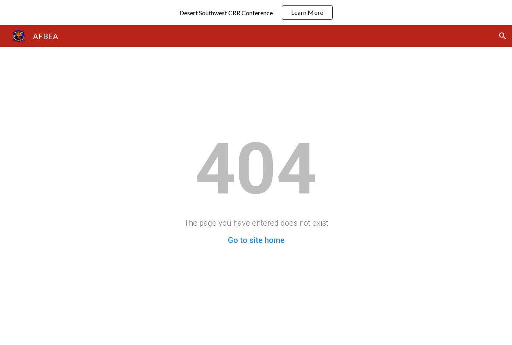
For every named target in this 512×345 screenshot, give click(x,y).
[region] (256, 12)
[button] (502, 36)
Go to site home (256, 240)
